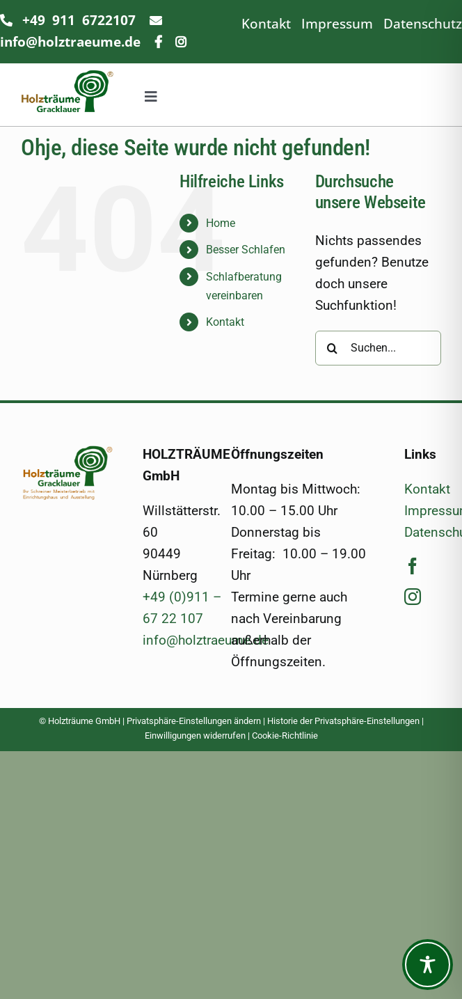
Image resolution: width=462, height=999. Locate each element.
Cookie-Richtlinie (285, 735)
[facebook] (412, 566)
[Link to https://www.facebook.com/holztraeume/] (158, 42)
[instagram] (412, 596)
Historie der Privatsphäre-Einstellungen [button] (343, 721)
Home (220, 223)
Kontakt (266, 23)
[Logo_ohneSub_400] (67, 77)
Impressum (337, 23)
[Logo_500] (67, 451)
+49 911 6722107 (79, 19)
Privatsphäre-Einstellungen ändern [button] (194, 721)
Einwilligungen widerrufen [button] (195, 735)
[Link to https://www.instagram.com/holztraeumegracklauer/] (180, 42)
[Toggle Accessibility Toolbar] (428, 965)
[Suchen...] (378, 348)
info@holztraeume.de (206, 640)
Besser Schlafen (245, 249)
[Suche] (332, 348)
